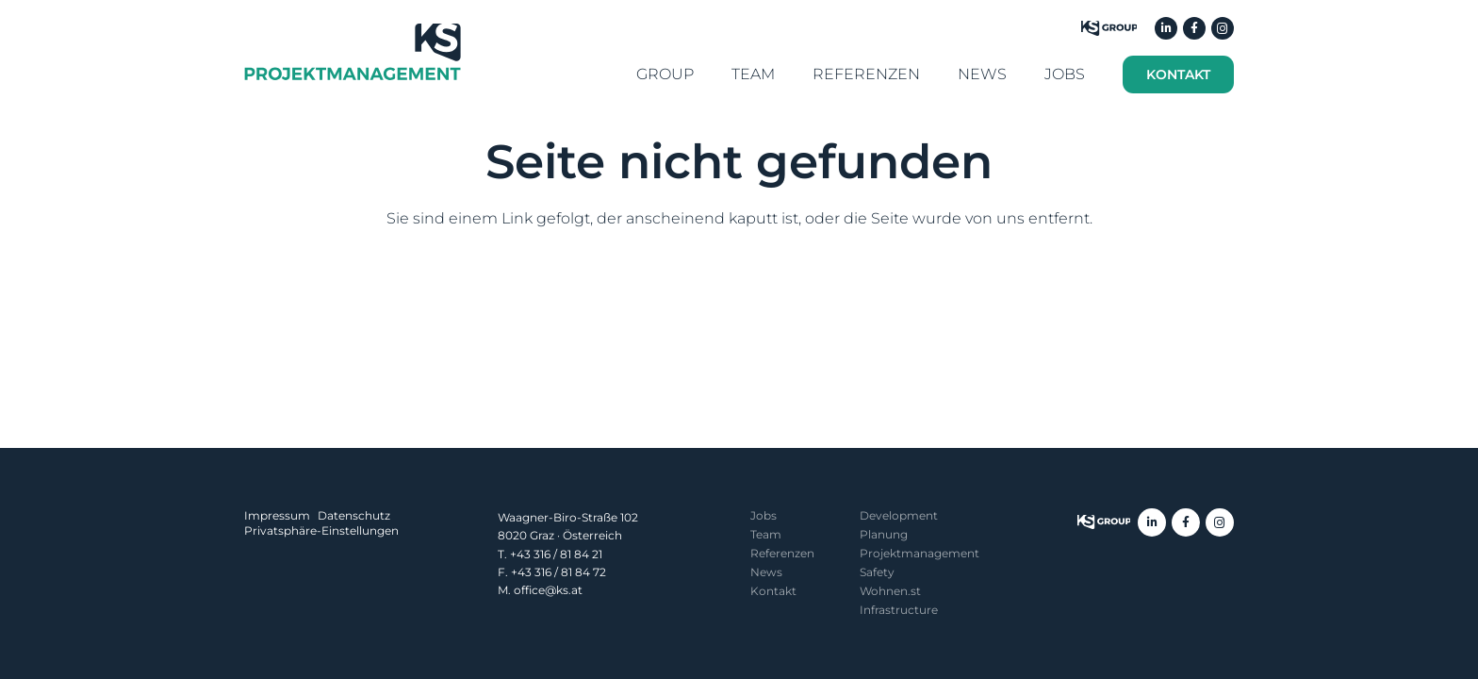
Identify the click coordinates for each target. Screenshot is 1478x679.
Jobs (763, 515)
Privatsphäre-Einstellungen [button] (321, 530)
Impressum (277, 515)
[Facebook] (1194, 28)
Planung (884, 534)
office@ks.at (548, 590)
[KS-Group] (1109, 28)
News (766, 572)
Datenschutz (354, 515)
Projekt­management (919, 553)
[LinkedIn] (1166, 28)
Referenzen (782, 553)
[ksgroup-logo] (1103, 522)
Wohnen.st (890, 591)
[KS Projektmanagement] (352, 52)
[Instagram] (1222, 28)
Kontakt (773, 591)
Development (899, 515)
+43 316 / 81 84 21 (556, 554)
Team (765, 534)
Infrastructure (899, 610)
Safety (877, 572)
